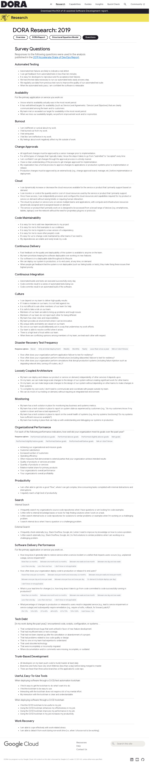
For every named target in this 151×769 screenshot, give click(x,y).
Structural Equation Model (65, 37)
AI (51, 4)
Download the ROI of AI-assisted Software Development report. (74, 11)
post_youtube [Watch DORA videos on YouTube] (137, 759)
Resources (81, 742)
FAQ (78, 746)
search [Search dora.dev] (125, 4)
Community (138, 4)
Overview (20, 37)
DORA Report (38, 37)
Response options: (22, 349)
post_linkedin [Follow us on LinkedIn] (132, 759)
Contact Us (81, 749)
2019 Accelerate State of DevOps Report (56, 57)
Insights (99, 4)
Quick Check (113, 4)
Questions (90, 37)
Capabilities (75, 4)
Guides (88, 4)
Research (60, 4)
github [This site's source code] (143, 759)
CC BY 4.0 (78, 759)
